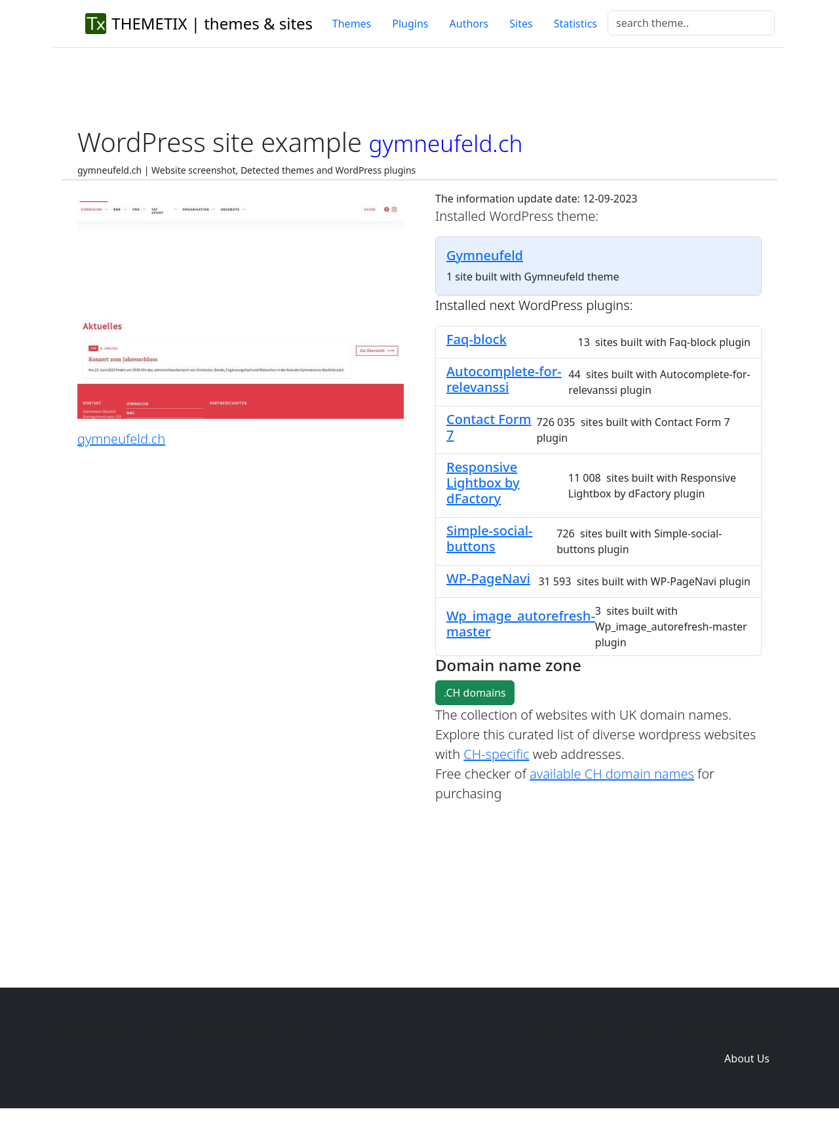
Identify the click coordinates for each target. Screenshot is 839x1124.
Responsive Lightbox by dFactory (483, 482)
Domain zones (745, 1032)
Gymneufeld (484, 255)
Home (554, 1032)
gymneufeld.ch (121, 439)
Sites (520, 23)
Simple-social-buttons (489, 538)
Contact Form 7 (488, 427)
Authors (469, 23)
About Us (747, 1058)
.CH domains (475, 693)
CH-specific (496, 754)
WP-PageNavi (488, 578)
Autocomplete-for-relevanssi (504, 379)
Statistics (575, 23)
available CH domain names (612, 774)
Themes (351, 23)
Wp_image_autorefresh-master (520, 623)
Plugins (410, 23)
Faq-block (476, 339)
